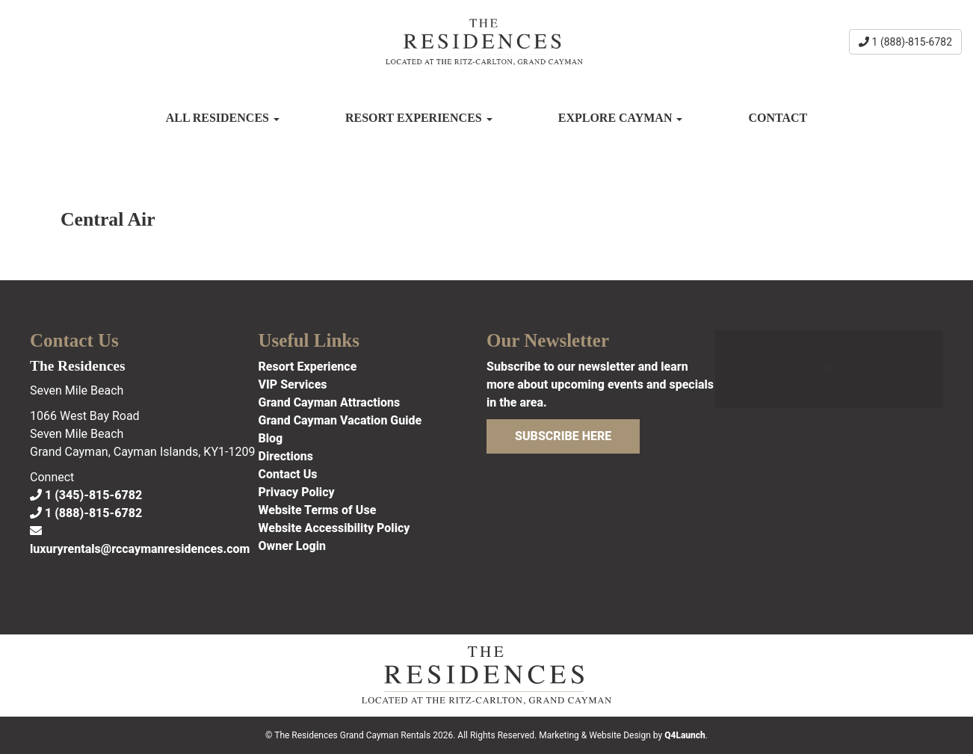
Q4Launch (684, 735)
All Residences (222, 117)
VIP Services (293, 384)
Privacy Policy (297, 492)
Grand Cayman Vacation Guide (340, 420)
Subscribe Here (563, 436)
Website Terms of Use (318, 510)
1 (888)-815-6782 (905, 42)
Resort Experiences (418, 117)
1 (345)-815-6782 (86, 495)
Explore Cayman (620, 117)
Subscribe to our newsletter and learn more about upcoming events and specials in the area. (600, 384)
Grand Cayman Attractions (330, 402)
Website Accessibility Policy (334, 528)
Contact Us (288, 474)
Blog (271, 438)
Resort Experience (308, 366)
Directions (286, 456)
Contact (777, 117)
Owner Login (293, 546)
